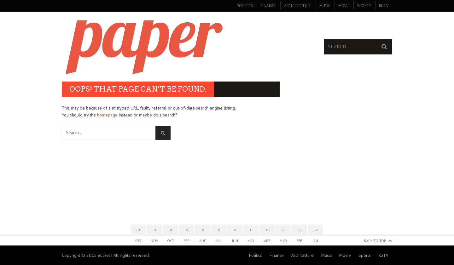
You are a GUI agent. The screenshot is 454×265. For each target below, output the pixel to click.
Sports (364, 5)
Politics (245, 5)
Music (325, 5)
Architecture (298, 5)
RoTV (383, 5)
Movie (344, 5)
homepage (107, 115)
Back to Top (375, 240)
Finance (268, 5)
